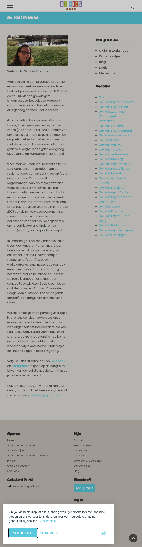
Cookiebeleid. (48, 521)
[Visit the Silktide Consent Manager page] (103, 532)
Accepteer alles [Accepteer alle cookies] (23, 532)
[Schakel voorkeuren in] (49, 533)
